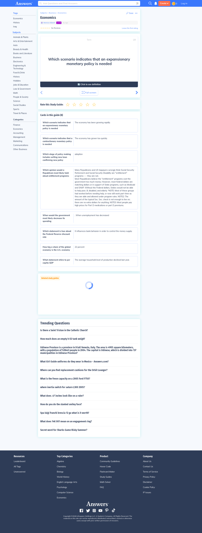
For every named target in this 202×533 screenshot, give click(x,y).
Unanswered (19, 471)
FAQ (102, 487)
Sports (16, 109)
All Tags (17, 466)
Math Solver (105, 482)
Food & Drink (19, 72)
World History (63, 477)
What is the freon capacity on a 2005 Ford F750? (65, 378)
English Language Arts (67, 482)
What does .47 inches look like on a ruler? (62, 395)
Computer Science (65, 492)
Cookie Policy (149, 487)
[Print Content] (129, 13)
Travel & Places (20, 113)
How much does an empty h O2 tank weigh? (62, 338)
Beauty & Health (20, 49)
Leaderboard (19, 461)
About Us (147, 461)
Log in (184, 3)
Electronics (18, 61)
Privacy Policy (149, 477)
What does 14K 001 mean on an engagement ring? (66, 421)
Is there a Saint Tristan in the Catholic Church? (64, 330)
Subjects (17, 32)
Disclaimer (147, 482)
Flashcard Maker (107, 471)
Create (164, 3)
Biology (60, 471)
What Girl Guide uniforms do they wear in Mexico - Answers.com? (74, 361)
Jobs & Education (20, 85)
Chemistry (61, 466)
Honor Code (105, 466)
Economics (18, 18)
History (16, 22)
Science (16, 101)
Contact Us (148, 466)
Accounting (18, 133)
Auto (15, 45)
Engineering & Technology (19, 67)
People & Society (20, 97)
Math (15, 93)
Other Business (20, 149)
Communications (20, 145)
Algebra (60, 461)
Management (19, 137)
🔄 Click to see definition (89, 84)
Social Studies (19, 105)
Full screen (89, 92)
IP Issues (147, 492)
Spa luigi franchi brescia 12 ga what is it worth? (64, 412)
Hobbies (17, 80)
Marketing (17, 141)
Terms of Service (150, 471)
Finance (16, 125)
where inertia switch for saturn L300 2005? (62, 387)
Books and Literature (22, 53)
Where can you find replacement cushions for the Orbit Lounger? (73, 370)
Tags (15, 13)
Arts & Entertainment (22, 41)
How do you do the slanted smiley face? (61, 404)
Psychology (62, 487)
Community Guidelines (110, 461)
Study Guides (106, 477)
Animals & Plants (20, 37)
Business (17, 57)
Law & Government (22, 89)
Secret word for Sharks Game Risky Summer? (63, 430)
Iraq (15, 26)
